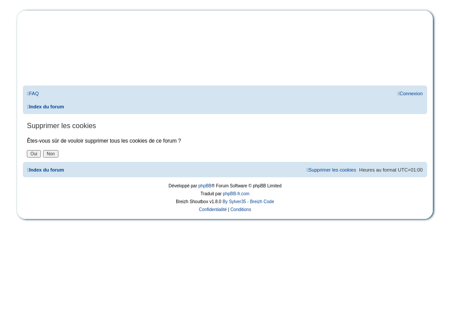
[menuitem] (33, 93)
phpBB (204, 185)
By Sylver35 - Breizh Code (248, 201)
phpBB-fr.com (236, 193)
